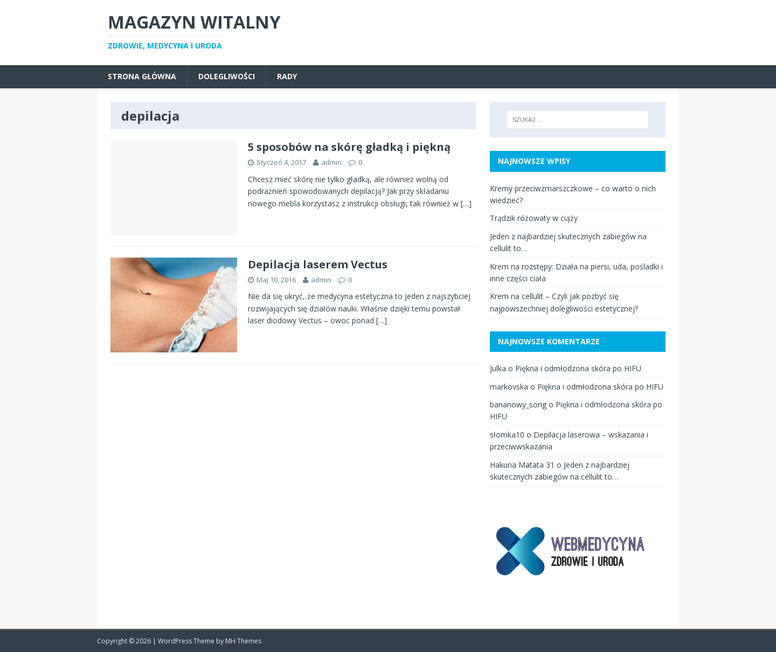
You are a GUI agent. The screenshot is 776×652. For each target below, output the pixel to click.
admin (331, 162)
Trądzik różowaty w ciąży (534, 218)
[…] (466, 203)
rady (287, 76)
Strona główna (142, 76)
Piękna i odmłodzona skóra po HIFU (578, 368)
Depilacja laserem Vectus (317, 264)
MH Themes (243, 641)
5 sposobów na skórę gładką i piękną (349, 147)
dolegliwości (226, 76)
